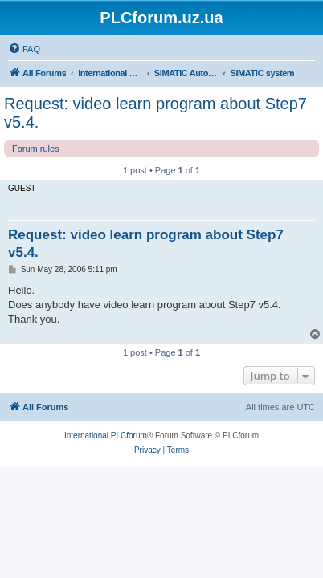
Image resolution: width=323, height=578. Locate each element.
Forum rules (35, 148)
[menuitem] (24, 49)
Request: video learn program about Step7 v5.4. (155, 113)
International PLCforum (105, 435)
